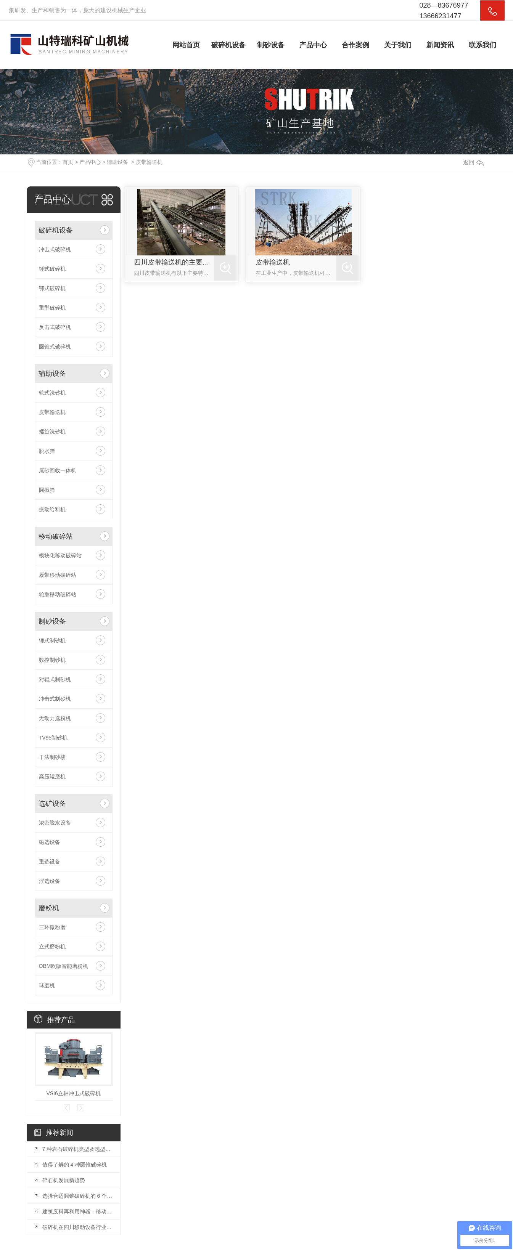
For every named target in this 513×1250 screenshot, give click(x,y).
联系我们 (482, 45)
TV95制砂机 (53, 738)
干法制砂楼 (52, 757)
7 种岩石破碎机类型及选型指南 (77, 1149)
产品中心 (313, 45)
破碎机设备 (228, 45)
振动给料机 (52, 509)
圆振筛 (47, 490)
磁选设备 (49, 842)
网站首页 (186, 45)
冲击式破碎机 (55, 249)
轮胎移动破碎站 (57, 594)
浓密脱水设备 (55, 823)
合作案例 (355, 45)
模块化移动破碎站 (60, 555)
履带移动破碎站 (57, 575)
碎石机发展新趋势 (63, 1180)
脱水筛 (47, 451)
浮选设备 (49, 881)
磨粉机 (49, 908)
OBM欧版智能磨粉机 (63, 966)
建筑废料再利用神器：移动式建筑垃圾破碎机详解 (77, 1211)
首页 (68, 162)
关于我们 (398, 45)
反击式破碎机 (55, 327)
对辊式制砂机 (55, 679)
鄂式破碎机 (52, 288)
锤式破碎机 (52, 269)
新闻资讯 (440, 45)
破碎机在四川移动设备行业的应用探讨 (77, 1227)
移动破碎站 (56, 536)
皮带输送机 (149, 162)
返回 (473, 162)
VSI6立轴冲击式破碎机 (73, 1093)
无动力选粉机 (55, 718)
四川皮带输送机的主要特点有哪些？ (174, 262)
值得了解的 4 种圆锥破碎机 (74, 1165)
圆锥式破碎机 (55, 346)
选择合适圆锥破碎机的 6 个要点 (77, 1196)
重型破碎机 (52, 308)
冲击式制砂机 (55, 699)
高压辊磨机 (52, 776)
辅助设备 (117, 162)
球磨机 (47, 985)
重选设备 (49, 861)
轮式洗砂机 (52, 393)
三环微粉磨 (52, 927)
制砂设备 (271, 45)
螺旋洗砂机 (52, 431)
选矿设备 (52, 803)
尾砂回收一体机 (57, 470)
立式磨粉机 (52, 947)
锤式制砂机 (52, 640)
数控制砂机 (52, 660)
